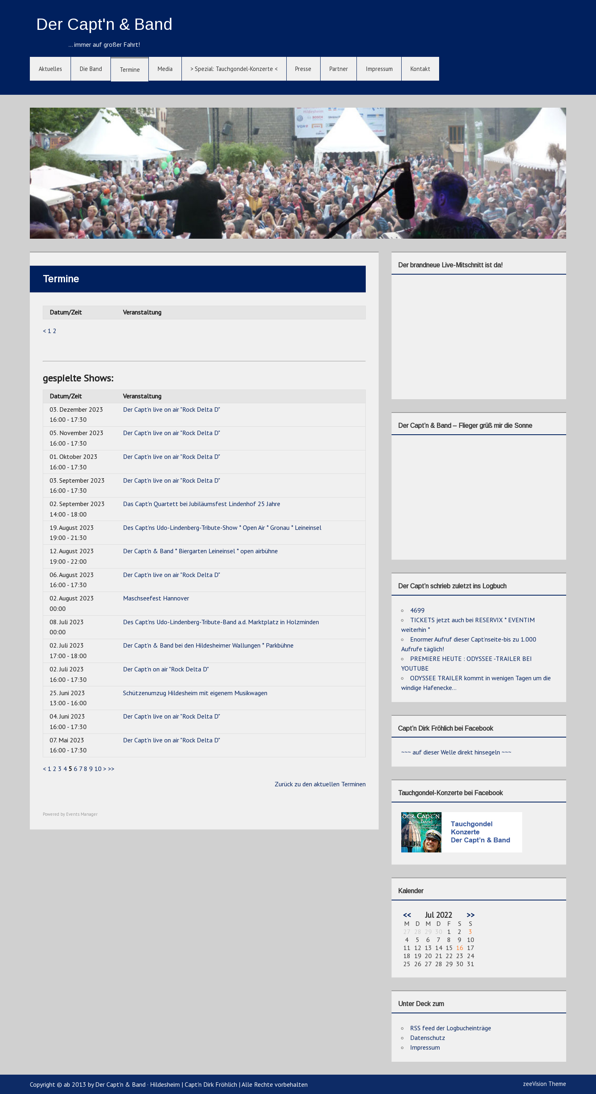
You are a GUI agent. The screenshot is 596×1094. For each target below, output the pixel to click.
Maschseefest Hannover (156, 598)
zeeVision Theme (544, 1084)
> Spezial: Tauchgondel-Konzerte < (233, 69)
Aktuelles (50, 69)
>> (111, 769)
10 (98, 769)
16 (459, 948)
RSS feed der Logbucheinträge (450, 1028)
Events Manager (82, 814)
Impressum (379, 69)
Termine (130, 69)
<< (407, 915)
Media (165, 69)
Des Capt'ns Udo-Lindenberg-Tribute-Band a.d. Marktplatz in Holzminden (221, 622)
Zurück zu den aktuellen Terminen (320, 784)
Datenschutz (427, 1038)
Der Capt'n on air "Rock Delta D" (166, 669)
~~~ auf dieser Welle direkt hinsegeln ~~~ (456, 752)
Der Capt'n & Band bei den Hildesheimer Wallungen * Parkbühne (208, 645)
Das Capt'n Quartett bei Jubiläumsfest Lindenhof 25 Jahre (201, 504)
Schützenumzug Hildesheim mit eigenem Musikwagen (195, 693)
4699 (417, 610)
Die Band (91, 69)
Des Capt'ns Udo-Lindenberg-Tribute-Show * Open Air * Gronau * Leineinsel (222, 527)
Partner (338, 69)
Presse (303, 69)
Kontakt (420, 69)
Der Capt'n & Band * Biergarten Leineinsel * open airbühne (200, 551)
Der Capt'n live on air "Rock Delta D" (171, 409)
